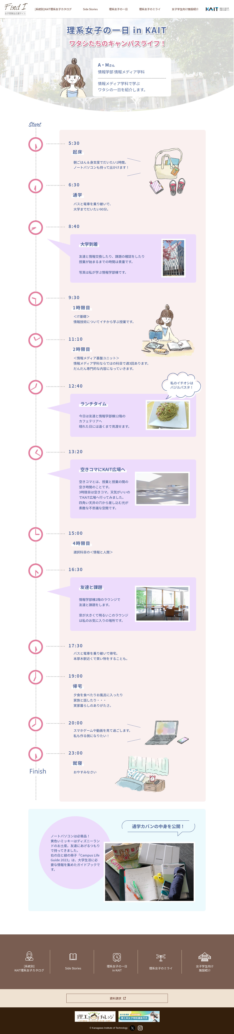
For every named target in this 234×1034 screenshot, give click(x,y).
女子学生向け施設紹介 (185, 9)
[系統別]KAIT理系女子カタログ (53, 9)
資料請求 (115, 998)
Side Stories (90, 9)
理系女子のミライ (150, 9)
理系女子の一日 (118, 9)
